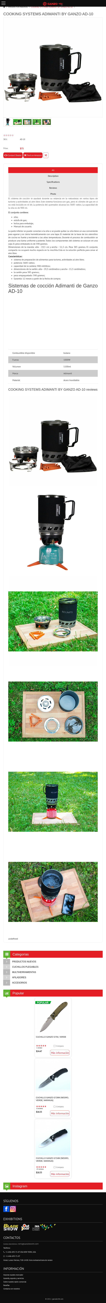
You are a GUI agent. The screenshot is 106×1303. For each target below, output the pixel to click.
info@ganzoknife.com (28, 1244)
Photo (53, 193)
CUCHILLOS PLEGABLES (20, 967)
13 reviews (40, 1169)
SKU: (5, 139)
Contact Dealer (13, 155)
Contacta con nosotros (11, 1289)
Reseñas (6, 1285)
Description (53, 176)
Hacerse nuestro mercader (13, 1275)
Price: (5, 148)
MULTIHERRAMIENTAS (19, 972)
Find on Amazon (33, 155)
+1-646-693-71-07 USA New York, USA (19, 1252)
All (53, 170)
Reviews (53, 187)
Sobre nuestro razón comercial (14, 1282)
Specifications (53, 181)
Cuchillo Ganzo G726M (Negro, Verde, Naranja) (52, 1098)
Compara (59, 1046)
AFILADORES (14, 977)
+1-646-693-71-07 (11, 1256)
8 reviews (39, 1108)
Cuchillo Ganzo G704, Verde (51, 1037)
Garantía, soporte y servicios (13, 1278)
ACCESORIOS (15, 982)
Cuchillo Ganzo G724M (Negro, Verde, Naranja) (52, 1159)
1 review (39, 1048)
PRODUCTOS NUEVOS (18, 7)
